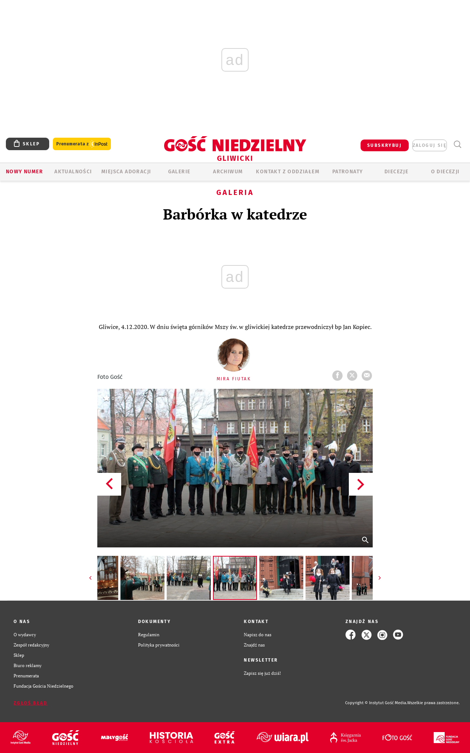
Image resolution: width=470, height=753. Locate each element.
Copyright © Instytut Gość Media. (376, 702)
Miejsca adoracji (126, 172)
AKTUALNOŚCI (73, 172)
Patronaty (347, 172)
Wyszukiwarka (457, 144)
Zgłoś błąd (30, 703)
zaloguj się (429, 145)
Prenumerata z (82, 144)
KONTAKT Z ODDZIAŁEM (287, 172)
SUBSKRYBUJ (384, 145)
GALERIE (179, 172)
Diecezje (396, 172)
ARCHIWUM (228, 172)
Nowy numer (24, 172)
